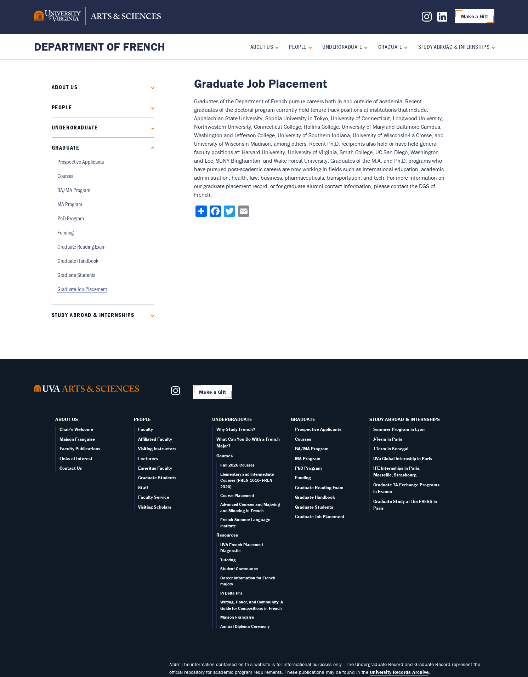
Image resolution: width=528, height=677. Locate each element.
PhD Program (70, 218)
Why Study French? (235, 429)
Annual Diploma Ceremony (244, 626)
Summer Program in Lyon (399, 429)
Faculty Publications (79, 449)
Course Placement (237, 495)
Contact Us (70, 468)
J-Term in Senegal (390, 449)
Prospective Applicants (80, 161)
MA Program (69, 204)
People (297, 46)
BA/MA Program (73, 189)
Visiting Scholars (154, 507)
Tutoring (228, 559)
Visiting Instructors (157, 449)
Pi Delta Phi (231, 593)
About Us (261, 46)
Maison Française (77, 439)
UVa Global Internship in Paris (402, 459)
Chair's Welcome (76, 429)
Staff (143, 488)
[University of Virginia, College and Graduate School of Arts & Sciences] (97, 17)
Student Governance (239, 568)
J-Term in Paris (387, 439)
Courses (65, 175)
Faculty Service (153, 497)
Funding (65, 232)
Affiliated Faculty (155, 439)
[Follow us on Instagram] (427, 18)
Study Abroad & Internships (454, 46)
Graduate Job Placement (82, 289)
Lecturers (148, 459)
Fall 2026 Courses (237, 465)
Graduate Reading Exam (81, 246)
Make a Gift (474, 16)
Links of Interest (75, 459)
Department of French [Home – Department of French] (99, 46)
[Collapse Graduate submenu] (404, 47)
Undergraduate (342, 46)
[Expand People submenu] (308, 47)
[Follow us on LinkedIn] (442, 18)
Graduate (390, 46)
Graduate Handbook (77, 260)
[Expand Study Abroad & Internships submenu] (491, 47)
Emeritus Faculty (155, 468)
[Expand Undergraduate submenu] (364, 47)
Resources (227, 535)
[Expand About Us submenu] (275, 47)
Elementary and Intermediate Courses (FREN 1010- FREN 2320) (247, 480)
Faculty (145, 429)
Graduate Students (76, 274)
